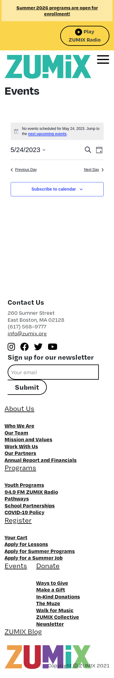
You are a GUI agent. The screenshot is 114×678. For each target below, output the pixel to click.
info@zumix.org (27, 333)
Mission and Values (28, 439)
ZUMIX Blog (23, 631)
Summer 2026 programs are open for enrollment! (57, 11)
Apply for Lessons (26, 544)
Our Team (16, 432)
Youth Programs (24, 484)
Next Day (93, 170)
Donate (48, 565)
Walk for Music (55, 610)
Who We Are (19, 425)
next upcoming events (47, 134)
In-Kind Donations (58, 596)
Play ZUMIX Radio (85, 35)
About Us (19, 408)
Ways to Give (52, 582)
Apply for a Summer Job (34, 557)
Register (18, 520)
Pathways (17, 498)
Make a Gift (50, 589)
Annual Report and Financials (41, 459)
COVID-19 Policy (24, 512)
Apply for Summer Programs (40, 550)
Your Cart (16, 537)
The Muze (48, 603)
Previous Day (24, 170)
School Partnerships (30, 505)
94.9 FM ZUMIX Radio (31, 491)
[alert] (57, 131)
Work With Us (21, 446)
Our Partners (20, 452)
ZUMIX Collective (57, 616)
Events (16, 565)
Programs (20, 467)
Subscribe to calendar (53, 189)
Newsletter (50, 623)
